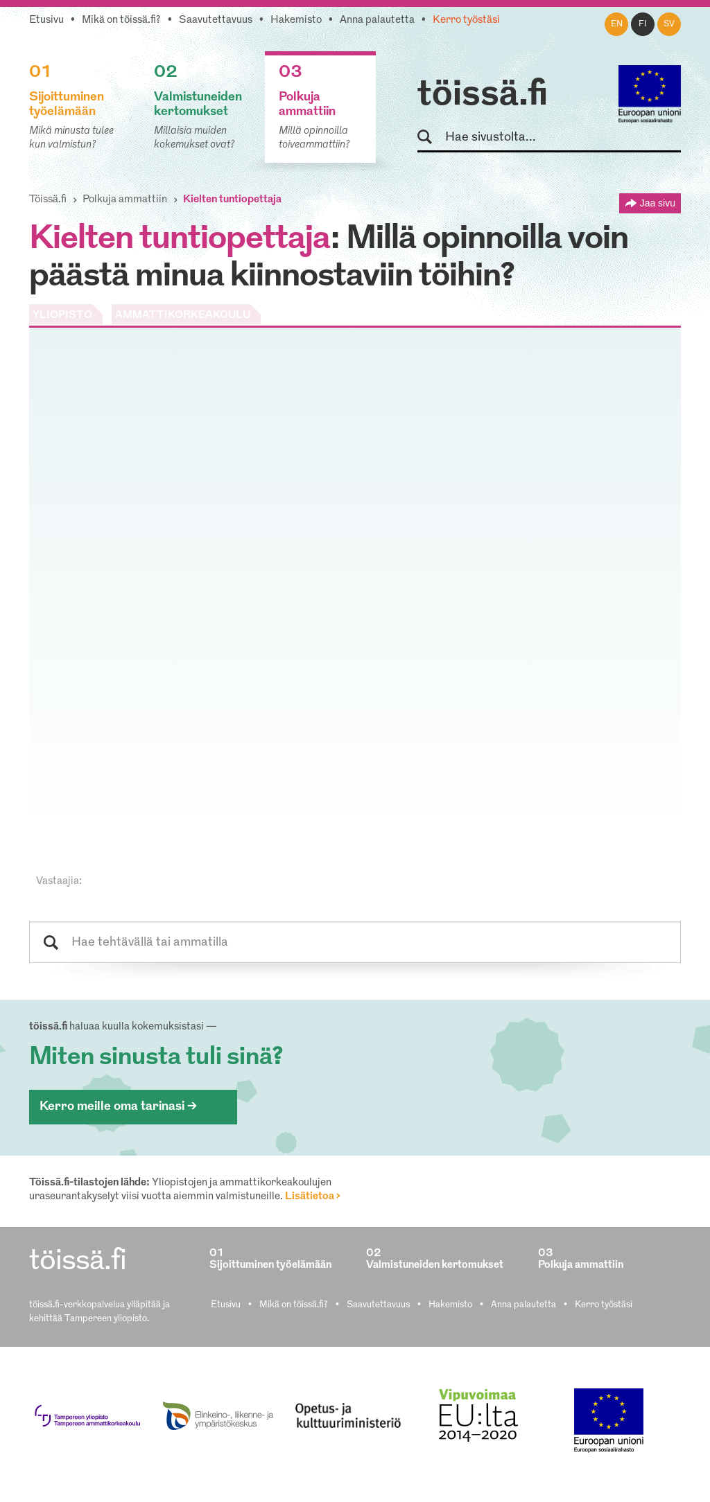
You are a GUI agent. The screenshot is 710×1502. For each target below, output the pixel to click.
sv (669, 24)
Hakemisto (296, 20)
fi (643, 24)
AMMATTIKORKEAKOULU (182, 315)
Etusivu (46, 20)
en (617, 24)
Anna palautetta (377, 20)
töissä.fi (482, 96)
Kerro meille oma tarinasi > (118, 1106)
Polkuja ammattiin (125, 200)
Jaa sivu (657, 203)
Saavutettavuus (215, 20)
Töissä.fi (48, 200)
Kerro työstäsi (466, 20)
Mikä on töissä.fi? (121, 20)
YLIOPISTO (62, 315)
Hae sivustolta (431, 137)
